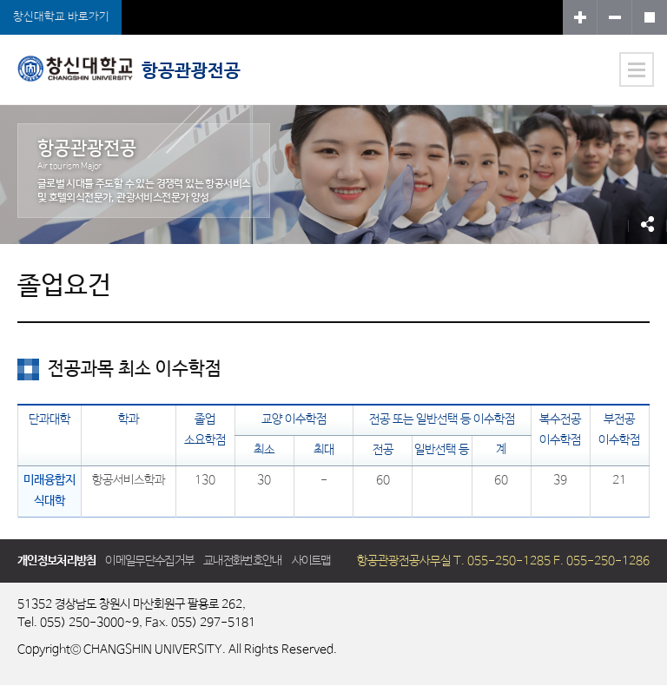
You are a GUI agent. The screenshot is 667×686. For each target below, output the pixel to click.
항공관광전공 (129, 69)
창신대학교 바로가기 (61, 16)
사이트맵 (311, 561)
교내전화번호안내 (242, 561)
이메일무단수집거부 (149, 561)
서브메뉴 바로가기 (0, 0)
